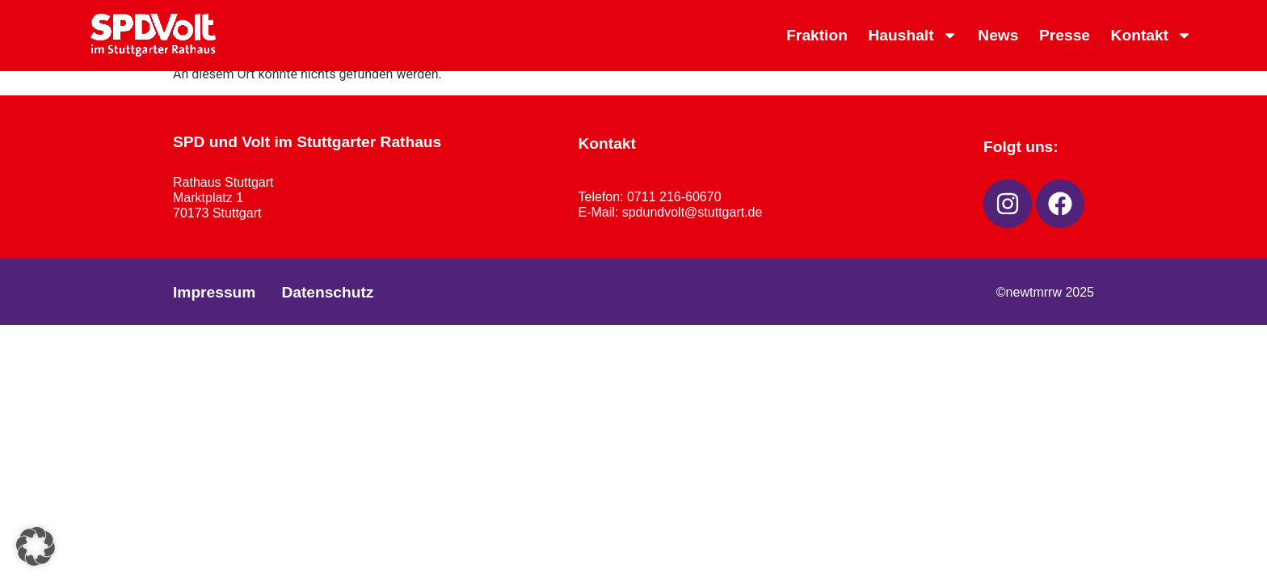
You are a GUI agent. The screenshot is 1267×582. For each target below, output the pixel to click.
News (998, 35)
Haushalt (913, 35)
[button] (35, 546)
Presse (1064, 35)
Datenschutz (327, 292)
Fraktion (817, 35)
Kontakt (1152, 35)
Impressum (214, 292)
